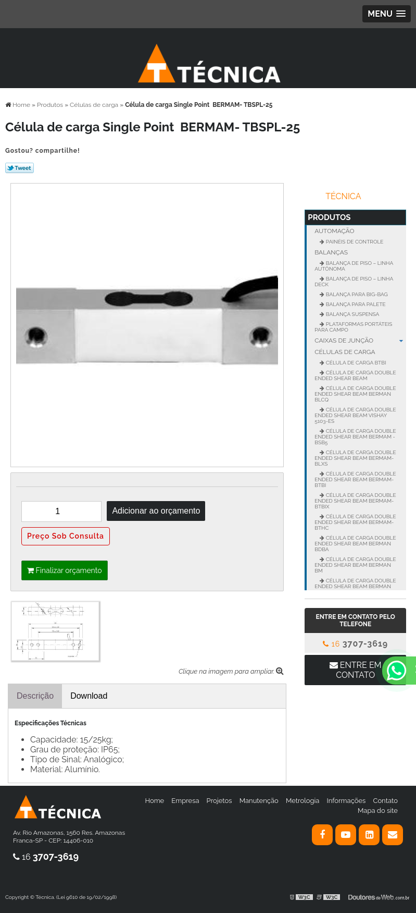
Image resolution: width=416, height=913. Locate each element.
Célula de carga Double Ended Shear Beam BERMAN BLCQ (355, 394)
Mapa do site (378, 810)
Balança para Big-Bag (356, 294)
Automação (334, 231)
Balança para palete (354, 304)
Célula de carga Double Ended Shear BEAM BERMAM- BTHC (355, 522)
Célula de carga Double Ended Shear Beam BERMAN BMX (355, 586)
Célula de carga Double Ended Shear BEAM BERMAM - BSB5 (355, 436)
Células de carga (344, 352)
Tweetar (19, 168)
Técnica (343, 196)
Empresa (185, 801)
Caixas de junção (360, 340)
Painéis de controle (353, 242)
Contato (385, 801)
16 (355, 644)
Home (154, 801)
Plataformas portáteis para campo (353, 327)
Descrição (35, 695)
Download (88, 695)
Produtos (329, 217)
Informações (346, 801)
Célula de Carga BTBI (355, 363)
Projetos (219, 801)
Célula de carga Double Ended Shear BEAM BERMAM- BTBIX (355, 500)
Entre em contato (356, 670)
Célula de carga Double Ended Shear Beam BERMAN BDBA (355, 543)
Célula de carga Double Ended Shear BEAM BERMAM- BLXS (355, 458)
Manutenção (259, 801)
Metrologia (303, 801)
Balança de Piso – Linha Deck (353, 281)
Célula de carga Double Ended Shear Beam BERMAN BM (355, 565)
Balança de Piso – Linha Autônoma (353, 266)
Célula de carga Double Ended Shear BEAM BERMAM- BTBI (355, 479)
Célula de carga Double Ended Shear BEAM (355, 375)
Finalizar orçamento (64, 570)
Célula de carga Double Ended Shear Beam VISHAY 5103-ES (355, 415)
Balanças (331, 252)
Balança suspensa (351, 314)
